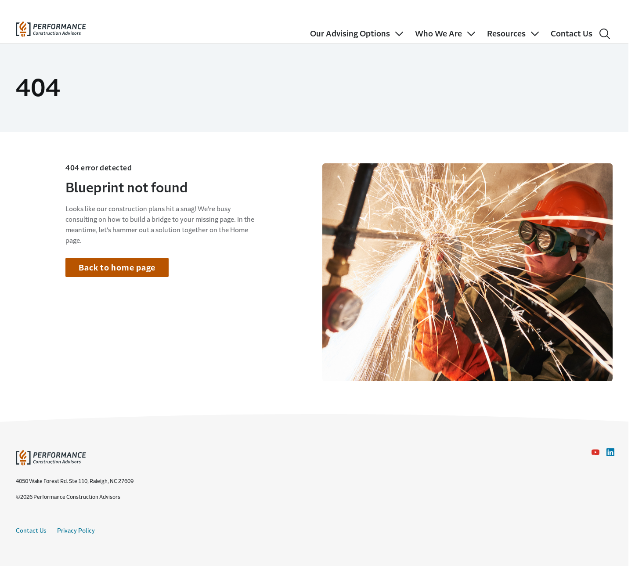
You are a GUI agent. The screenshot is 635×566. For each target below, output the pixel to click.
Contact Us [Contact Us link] (31, 531)
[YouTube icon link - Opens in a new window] (595, 452)
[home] (51, 27)
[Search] (605, 33)
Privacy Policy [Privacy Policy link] (76, 531)
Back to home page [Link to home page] (117, 268)
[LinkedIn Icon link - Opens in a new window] (610, 452)
